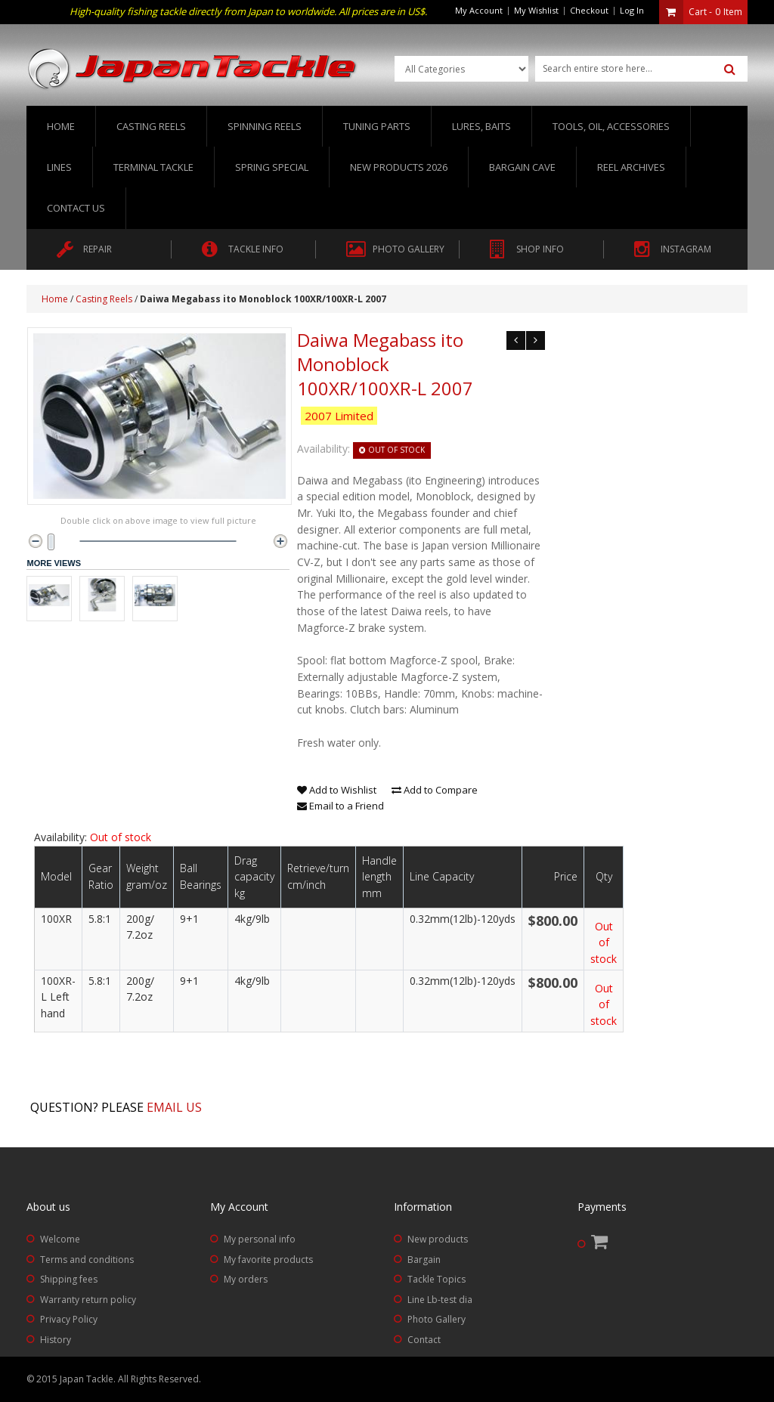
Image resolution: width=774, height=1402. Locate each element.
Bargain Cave (522, 167)
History (55, 1339)
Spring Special (271, 167)
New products (437, 1239)
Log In (632, 10)
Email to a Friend (340, 805)
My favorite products (268, 1259)
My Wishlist (536, 10)
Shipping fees (69, 1279)
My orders (246, 1279)
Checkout (589, 10)
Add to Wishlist (336, 790)
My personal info (260, 1239)
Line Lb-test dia (439, 1299)
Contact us (76, 208)
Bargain (424, 1259)
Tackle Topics (436, 1279)
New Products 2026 (398, 167)
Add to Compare (435, 790)
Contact (424, 1339)
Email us (174, 1107)
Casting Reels (104, 298)
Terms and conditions (87, 1259)
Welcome (60, 1239)
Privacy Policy (69, 1319)
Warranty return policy (88, 1299)
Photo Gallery (436, 1319)
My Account (479, 10)
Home (61, 126)
